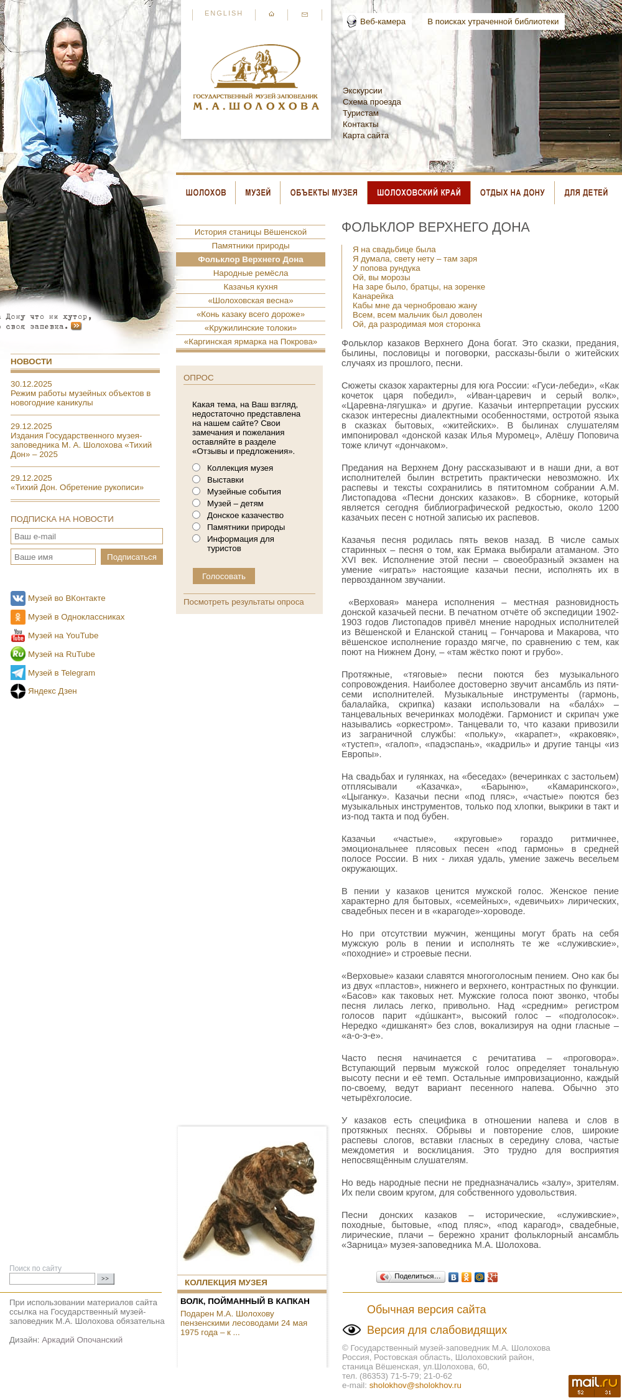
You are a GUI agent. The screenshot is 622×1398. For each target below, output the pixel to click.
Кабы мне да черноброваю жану (415, 305)
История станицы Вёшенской (251, 232)
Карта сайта (366, 135)
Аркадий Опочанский (82, 1339)
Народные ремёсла (251, 273)
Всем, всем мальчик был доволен (417, 314)
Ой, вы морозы (382, 277)
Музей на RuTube (61, 654)
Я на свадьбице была (394, 249)
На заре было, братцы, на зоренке (419, 286)
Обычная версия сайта (426, 1309)
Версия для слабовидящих (437, 1330)
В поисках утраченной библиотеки (493, 21)
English (224, 13)
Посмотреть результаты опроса (243, 602)
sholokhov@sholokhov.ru (415, 1385)
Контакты (361, 124)
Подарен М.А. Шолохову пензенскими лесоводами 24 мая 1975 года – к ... (243, 1323)
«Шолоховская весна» (250, 300)
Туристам (361, 113)
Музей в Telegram (61, 673)
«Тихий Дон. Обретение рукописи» (77, 487)
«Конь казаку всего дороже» (251, 314)
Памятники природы (250, 245)
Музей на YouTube (63, 635)
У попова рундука (386, 268)
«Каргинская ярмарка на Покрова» (251, 341)
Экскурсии (363, 90)
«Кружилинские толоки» (251, 328)
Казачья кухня (251, 286)
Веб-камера (383, 21)
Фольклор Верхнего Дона (250, 259)
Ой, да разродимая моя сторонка (416, 324)
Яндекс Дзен (52, 691)
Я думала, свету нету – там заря (415, 258)
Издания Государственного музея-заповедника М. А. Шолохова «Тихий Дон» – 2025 (81, 445)
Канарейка (373, 296)
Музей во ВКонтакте (67, 598)
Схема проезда (372, 101)
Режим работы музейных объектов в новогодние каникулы (81, 398)
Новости (31, 361)
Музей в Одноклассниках (76, 616)
